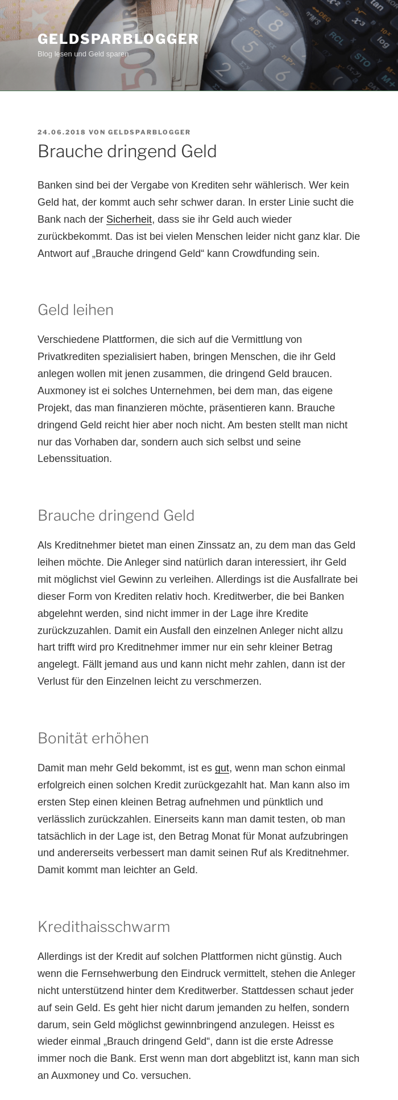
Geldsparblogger (119, 39)
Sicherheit (129, 219)
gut (222, 768)
